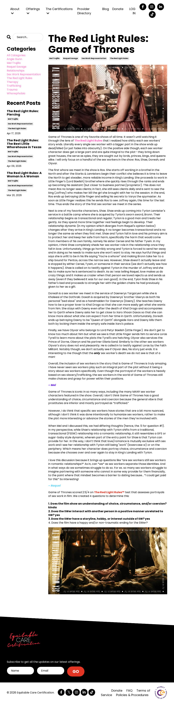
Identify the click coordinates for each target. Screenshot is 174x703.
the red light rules (119, 58)
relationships (15, 71)
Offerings (33, 11)
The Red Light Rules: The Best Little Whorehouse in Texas (24, 144)
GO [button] (76, 671)
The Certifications (59, 11)
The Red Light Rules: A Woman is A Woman (24, 174)
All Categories (16, 55)
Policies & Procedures (132, 695)
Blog (105, 9)
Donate (117, 9)
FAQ (129, 690)
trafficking (14, 86)
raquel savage (70, 58)
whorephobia (16, 93)
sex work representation (94, 58)
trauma (12, 90)
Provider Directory (84, 11)
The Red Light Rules (88, 141)
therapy (12, 82)
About (14, 11)
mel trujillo (54, 58)
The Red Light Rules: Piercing (23, 112)
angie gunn (14, 59)
